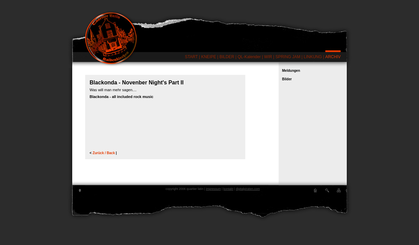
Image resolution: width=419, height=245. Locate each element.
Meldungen (291, 70)
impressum (213, 189)
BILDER (226, 56)
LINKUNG (313, 56)
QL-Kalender (249, 56)
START (191, 56)
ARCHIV (333, 56)
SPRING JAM (287, 56)
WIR (268, 56)
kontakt (228, 189)
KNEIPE (208, 56)
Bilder (287, 79)
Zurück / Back (104, 153)
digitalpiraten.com (248, 189)
